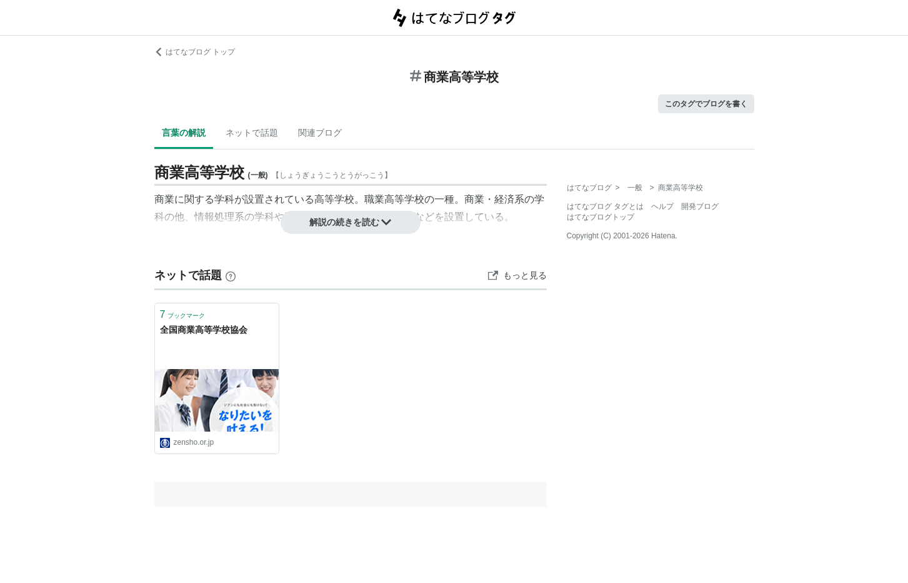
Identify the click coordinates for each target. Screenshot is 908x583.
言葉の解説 (184, 133)
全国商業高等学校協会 (203, 330)
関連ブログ (320, 133)
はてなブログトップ (600, 217)
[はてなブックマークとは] (231, 275)
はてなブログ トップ (194, 52)
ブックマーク (183, 314)
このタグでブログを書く (706, 103)
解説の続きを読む (350, 222)
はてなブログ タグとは (605, 206)
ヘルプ (662, 206)
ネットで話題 (252, 133)
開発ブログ (700, 206)
